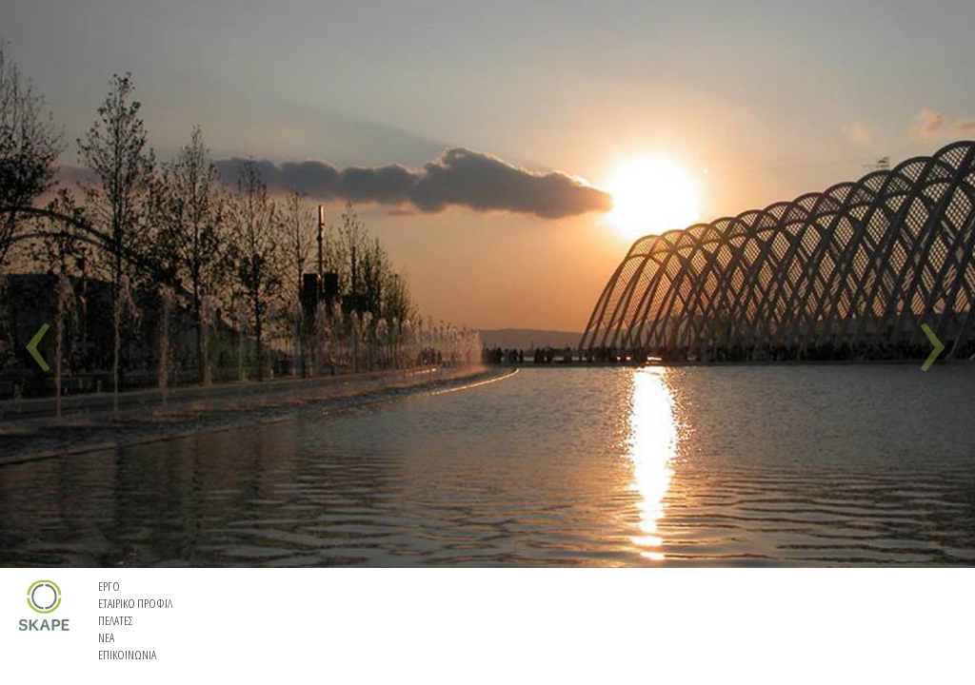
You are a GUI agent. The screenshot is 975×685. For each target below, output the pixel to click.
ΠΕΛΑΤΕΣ (115, 620)
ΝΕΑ (106, 637)
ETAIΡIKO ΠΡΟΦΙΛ (135, 603)
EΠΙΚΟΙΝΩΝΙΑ (127, 654)
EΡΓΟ (109, 586)
